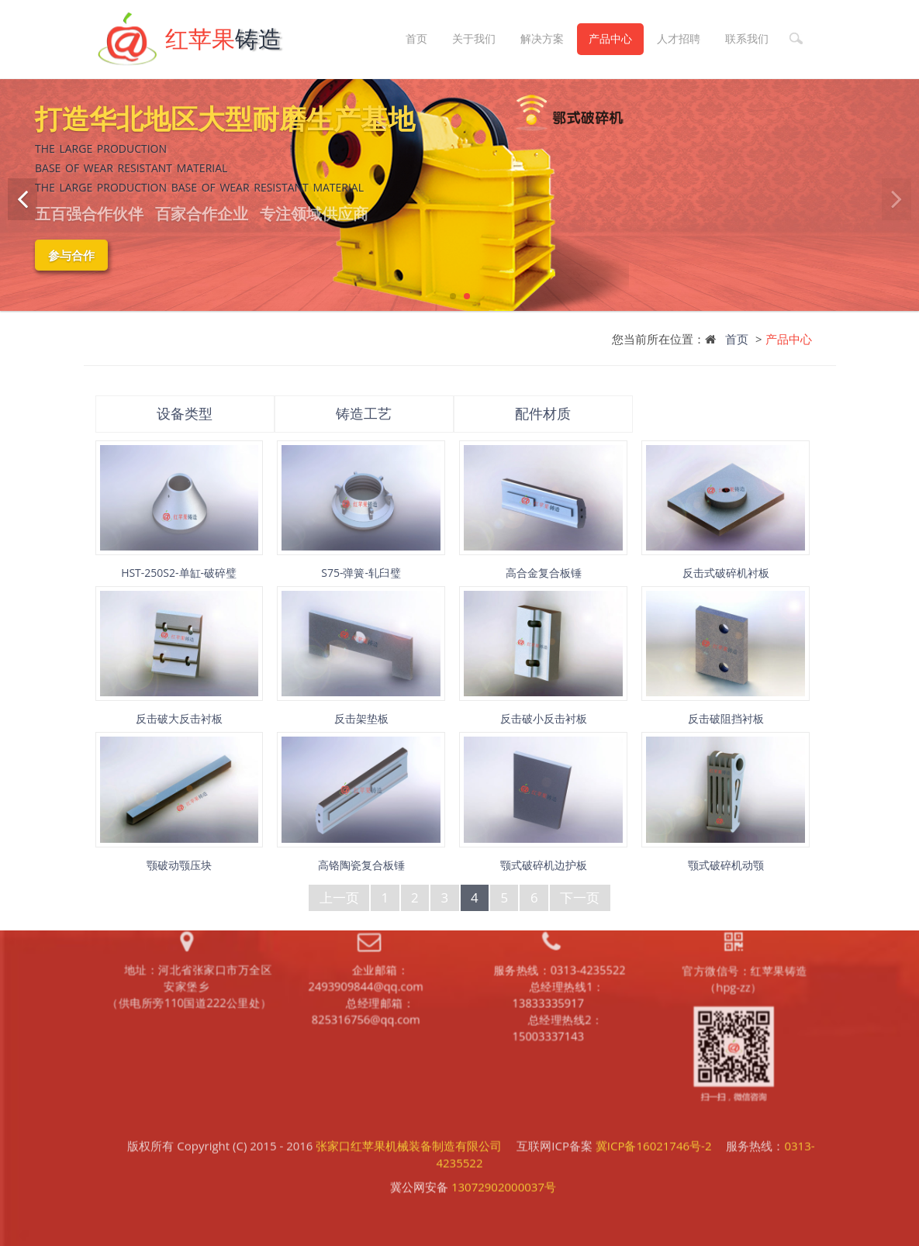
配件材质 (543, 413)
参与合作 (71, 255)
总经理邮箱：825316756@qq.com (365, 904)
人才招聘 (678, 38)
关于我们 (474, 38)
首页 (416, 38)
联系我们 (747, 38)
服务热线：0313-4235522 (560, 860)
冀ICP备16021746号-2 (654, 1101)
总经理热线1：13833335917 (558, 886)
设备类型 (184, 413)
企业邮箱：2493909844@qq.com (365, 869)
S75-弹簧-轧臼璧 (361, 572)
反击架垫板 (361, 718)
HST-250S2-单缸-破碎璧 (179, 572)
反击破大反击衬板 (179, 718)
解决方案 (542, 38)
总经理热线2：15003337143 (557, 921)
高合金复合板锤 (544, 572)
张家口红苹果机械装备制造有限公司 (409, 1101)
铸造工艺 (364, 413)
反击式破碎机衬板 (725, 572)
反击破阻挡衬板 (726, 718)
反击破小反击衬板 (543, 718)
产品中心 (610, 38)
